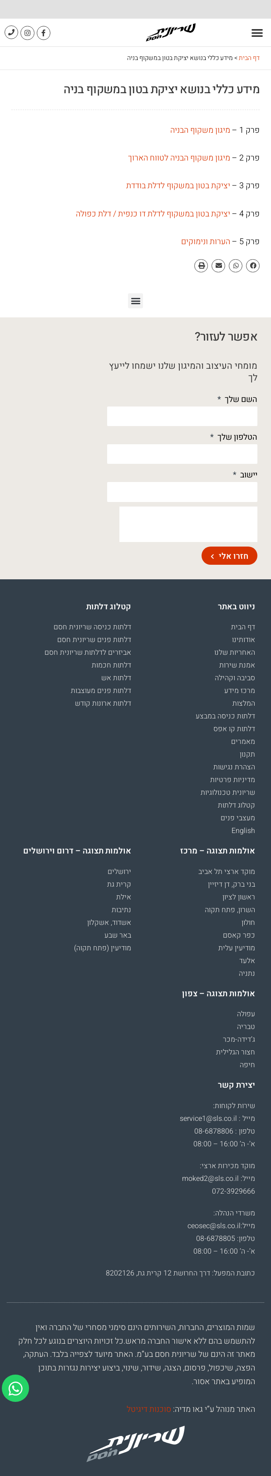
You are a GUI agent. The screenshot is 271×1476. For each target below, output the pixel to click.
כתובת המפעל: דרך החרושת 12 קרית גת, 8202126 (180, 1273)
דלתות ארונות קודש (103, 703)
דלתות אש (116, 678)
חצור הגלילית (235, 1052)
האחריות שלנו (234, 652)
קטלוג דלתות (236, 805)
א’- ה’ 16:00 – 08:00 (224, 1144)
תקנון (247, 754)
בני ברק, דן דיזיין (231, 884)
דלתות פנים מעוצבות (101, 690)
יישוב (247, 475)
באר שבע (117, 935)
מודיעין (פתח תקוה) (102, 948)
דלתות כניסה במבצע (225, 716)
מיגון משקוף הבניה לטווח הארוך (179, 158)
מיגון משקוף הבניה (200, 130)
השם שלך (240, 399)
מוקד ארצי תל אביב (226, 871)
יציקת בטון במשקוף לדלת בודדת (178, 186)
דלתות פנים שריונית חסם (94, 639)
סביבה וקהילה (235, 678)
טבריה (246, 1026)
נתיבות (121, 909)
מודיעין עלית (236, 948)
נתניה (247, 973)
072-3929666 (233, 1191)
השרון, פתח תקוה (230, 909)
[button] (257, 32)
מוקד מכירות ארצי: (227, 1165)
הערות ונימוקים (205, 242)
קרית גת (119, 884)
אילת (123, 897)
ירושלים (119, 871)
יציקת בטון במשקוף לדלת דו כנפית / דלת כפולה (153, 214)
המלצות (243, 703)
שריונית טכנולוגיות (228, 792)
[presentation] (188, 524)
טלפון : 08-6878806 (224, 1131)
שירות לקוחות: (234, 1105)
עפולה (246, 1014)
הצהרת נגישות (234, 767)
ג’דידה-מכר (239, 1039)
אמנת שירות (237, 665)
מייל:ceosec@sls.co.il (221, 1225)
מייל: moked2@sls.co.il (218, 1178)
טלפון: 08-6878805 (225, 1238)
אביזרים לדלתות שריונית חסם (87, 652)
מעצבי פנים (238, 818)
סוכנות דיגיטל (149, 1409)
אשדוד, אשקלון (109, 922)
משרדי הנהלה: (234, 1213)
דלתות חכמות (111, 665)
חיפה (247, 1064)
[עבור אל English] (198, 830)
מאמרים (243, 741)
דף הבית (249, 58)
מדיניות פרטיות (232, 779)
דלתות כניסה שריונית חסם (92, 627)
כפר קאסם (239, 935)
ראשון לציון (238, 897)
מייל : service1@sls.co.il (217, 1118)
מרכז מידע (239, 690)
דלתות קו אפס (234, 728)
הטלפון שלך (236, 437)
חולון (248, 922)
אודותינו (243, 639)
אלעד (247, 960)
